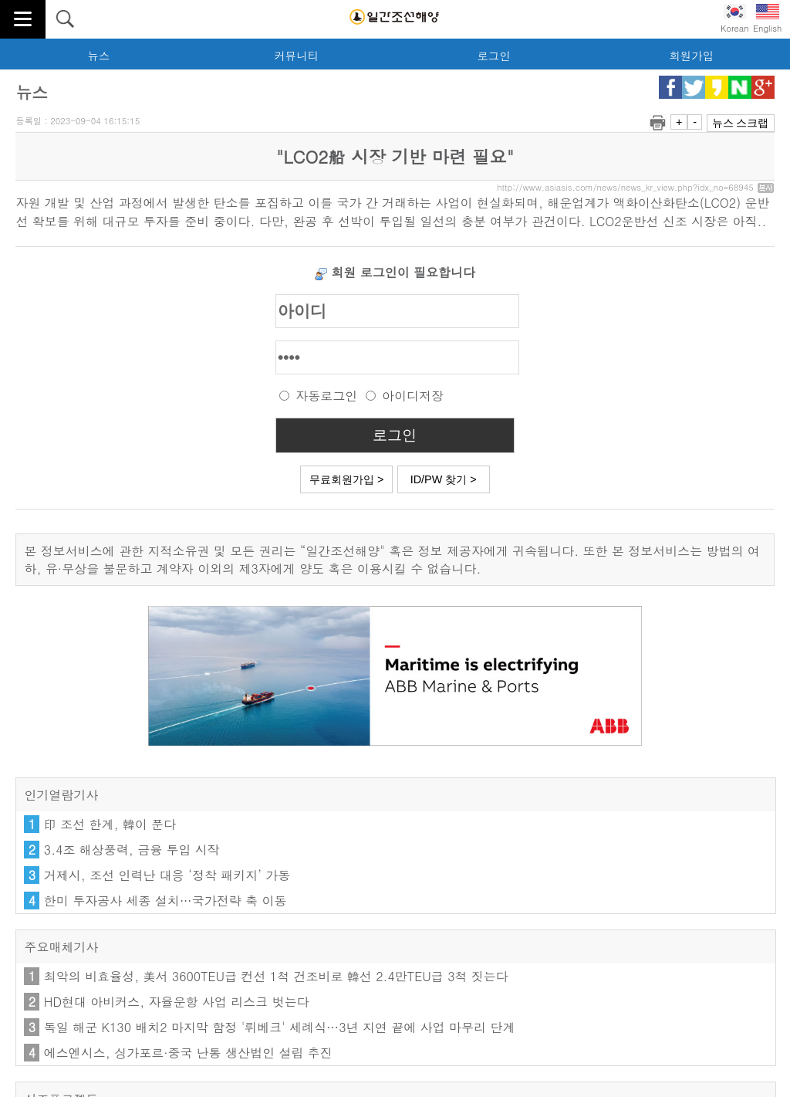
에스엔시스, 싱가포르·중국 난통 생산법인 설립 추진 (188, 1052)
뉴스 (99, 55)
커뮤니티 (296, 55)
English (767, 19)
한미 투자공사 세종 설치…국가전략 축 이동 (165, 900)
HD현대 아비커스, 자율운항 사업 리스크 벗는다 (176, 1002)
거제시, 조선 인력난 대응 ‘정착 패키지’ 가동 (167, 875)
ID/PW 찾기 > (443, 479)
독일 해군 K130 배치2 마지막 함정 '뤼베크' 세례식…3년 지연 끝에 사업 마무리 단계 (279, 1027)
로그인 (493, 55)
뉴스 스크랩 (740, 123)
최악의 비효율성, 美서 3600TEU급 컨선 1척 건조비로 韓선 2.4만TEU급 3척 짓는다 (276, 976)
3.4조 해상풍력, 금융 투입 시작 (132, 849)
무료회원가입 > (346, 479)
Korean (735, 19)
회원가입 (691, 55)
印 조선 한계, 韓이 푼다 (110, 824)
